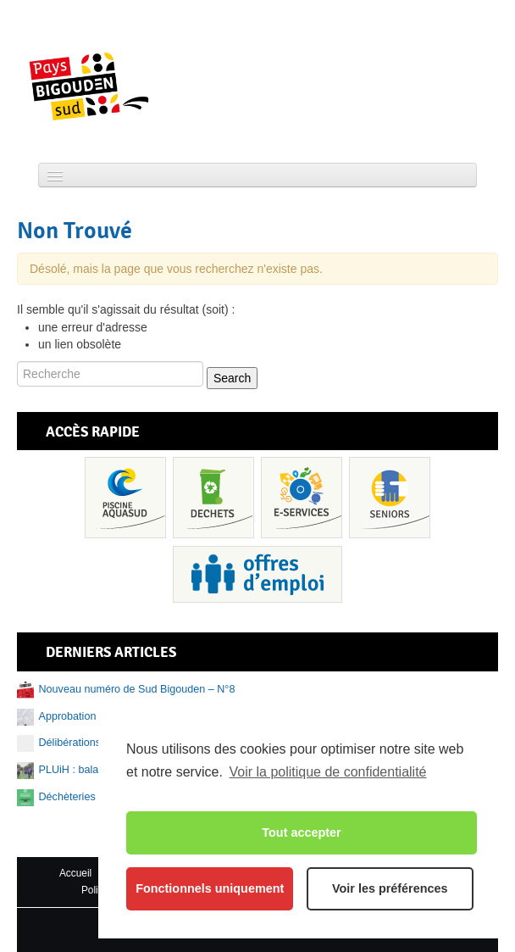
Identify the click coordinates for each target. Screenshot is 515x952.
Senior (389, 497)
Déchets (213, 497)
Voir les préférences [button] (390, 888)
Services (301, 497)
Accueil (75, 873)
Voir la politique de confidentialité (327, 772)
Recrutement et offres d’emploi (257, 574)
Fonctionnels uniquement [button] (210, 888)
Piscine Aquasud (125, 497)
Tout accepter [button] (301, 832)
